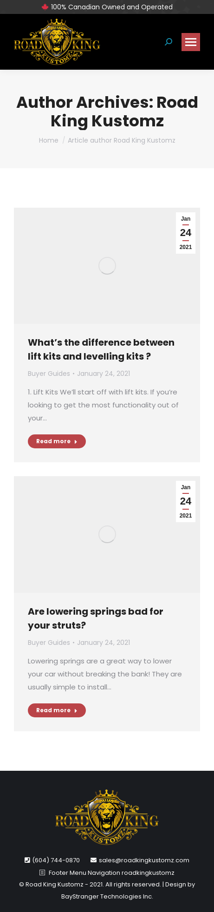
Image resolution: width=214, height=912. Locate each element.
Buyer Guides (49, 373)
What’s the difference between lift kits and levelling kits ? (101, 349)
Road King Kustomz (124, 111)
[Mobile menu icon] (191, 42)
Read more (57, 441)
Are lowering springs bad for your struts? (95, 618)
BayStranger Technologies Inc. (107, 896)
